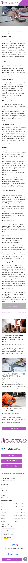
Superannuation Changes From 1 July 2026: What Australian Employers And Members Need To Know (13, 338)
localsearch (14, 306)
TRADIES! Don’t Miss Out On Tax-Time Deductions (12, 410)
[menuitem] (10, 488)
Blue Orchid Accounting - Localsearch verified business (8, 534)
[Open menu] (25, 2)
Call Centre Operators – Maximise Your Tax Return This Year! (13, 375)
